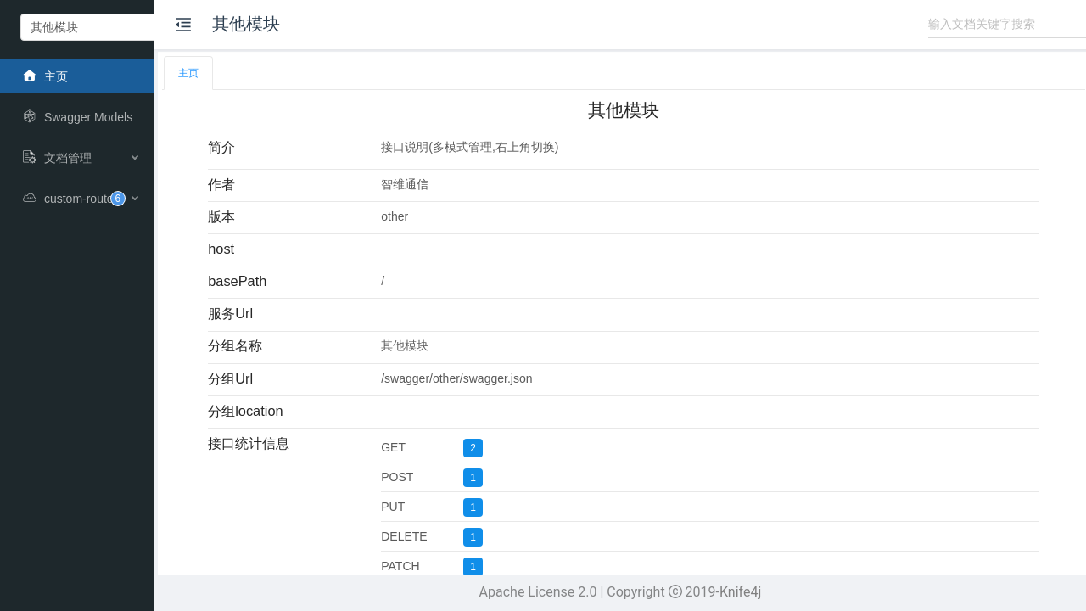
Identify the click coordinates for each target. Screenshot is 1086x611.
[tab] (303, 73)
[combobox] (141, 27)
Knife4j (799, 592)
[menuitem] (136, 76)
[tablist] (682, 73)
